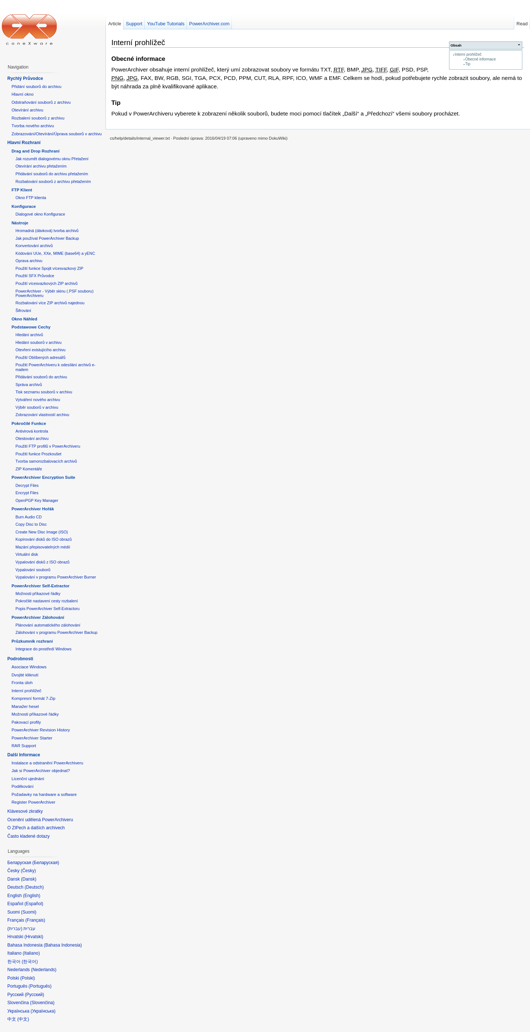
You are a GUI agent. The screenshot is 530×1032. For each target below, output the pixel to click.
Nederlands (44, 969)
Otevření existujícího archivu (40, 350)
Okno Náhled (24, 319)
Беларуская (46, 862)
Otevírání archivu (27, 110)
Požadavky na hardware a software (44, 794)
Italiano (31, 953)
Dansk (28, 879)
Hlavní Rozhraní (24, 142)
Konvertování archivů (34, 245)
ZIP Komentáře (28, 469)
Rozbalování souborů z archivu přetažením (53, 181)
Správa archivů (28, 384)
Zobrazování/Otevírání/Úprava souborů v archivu (56, 134)
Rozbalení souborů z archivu (37, 118)
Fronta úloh (22, 682)
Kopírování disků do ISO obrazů (43, 539)
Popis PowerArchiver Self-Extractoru (47, 608)
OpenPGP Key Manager (36, 500)
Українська (43, 1011)
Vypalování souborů (32, 570)
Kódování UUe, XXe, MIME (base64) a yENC (55, 253)
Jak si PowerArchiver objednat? (40, 770)
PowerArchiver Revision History (40, 730)
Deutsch (34, 887)
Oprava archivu (28, 260)
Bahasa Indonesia (62, 945)
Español (34, 903)
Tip (467, 64)
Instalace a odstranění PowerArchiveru (47, 763)
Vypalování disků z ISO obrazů (42, 562)
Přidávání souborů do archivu (41, 377)
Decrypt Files (26, 485)
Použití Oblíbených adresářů (40, 357)
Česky (28, 870)
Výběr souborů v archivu (36, 407)
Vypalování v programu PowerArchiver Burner (55, 577)
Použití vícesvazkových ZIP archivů (46, 283)
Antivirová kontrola (31, 431)
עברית (15, 928)
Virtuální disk (26, 554)
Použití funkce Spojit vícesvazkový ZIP (49, 268)
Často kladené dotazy (28, 836)
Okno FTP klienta (30, 197)
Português (40, 986)
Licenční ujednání (27, 778)
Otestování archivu (31, 438)
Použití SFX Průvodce (34, 275)
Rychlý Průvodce (25, 78)
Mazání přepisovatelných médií (42, 547)
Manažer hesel (25, 706)
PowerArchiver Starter (31, 738)
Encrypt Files (26, 493)
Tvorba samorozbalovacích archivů (46, 461)
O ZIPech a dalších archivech (36, 827)
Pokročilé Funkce (28, 423)
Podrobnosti (20, 658)
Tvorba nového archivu (32, 126)
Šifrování (23, 310)
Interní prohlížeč (468, 54)
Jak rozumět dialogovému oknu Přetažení (51, 159)
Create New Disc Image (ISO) (41, 532)
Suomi (28, 912)
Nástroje (19, 223)
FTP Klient (21, 190)
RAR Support (23, 745)
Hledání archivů (29, 335)
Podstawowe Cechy (30, 327)
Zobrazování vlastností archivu (42, 414)
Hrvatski (34, 936)
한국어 (29, 961)
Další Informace (23, 754)
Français (35, 920)
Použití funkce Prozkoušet (38, 454)
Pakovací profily (26, 722)
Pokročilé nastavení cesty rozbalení (46, 601)
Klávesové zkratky (25, 811)
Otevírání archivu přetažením (41, 166)
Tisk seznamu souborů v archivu (43, 392)
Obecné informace (480, 59)
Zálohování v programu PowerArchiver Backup (56, 632)
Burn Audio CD (28, 517)
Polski (27, 978)
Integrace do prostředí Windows (43, 649)
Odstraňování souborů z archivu (40, 102)
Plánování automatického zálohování (47, 625)
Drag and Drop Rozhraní (35, 151)
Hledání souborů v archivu (38, 342)
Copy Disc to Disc (31, 524)
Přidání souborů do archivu (36, 86)
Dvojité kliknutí (24, 675)
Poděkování (22, 786)
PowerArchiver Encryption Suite (43, 477)
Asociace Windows (29, 667)
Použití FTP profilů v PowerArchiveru (47, 446)
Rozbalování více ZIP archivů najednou (49, 303)
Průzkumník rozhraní (32, 641)
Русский (34, 994)
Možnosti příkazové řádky (37, 593)
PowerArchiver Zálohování (37, 617)
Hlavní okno (22, 94)
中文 (23, 1019)
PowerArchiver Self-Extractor (40, 586)
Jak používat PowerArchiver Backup (47, 238)
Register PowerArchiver (33, 802)
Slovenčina (42, 1002)
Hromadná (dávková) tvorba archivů (46, 230)
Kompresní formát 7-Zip (33, 698)
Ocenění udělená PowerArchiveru (40, 819)
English (32, 895)
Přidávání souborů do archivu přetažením (51, 174)
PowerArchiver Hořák (32, 509)
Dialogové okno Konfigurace (40, 214)
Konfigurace (23, 206)
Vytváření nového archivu (37, 399)
